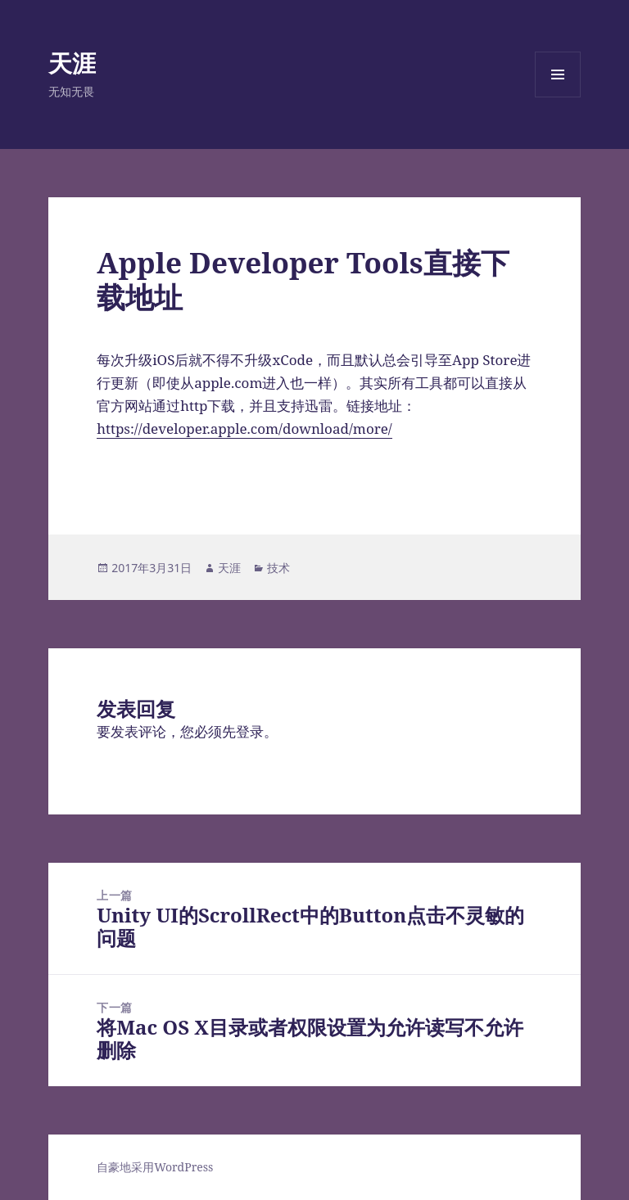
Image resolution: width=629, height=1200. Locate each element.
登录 (250, 731)
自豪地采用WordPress (155, 1167)
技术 (278, 567)
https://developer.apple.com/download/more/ (244, 428)
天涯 (72, 63)
